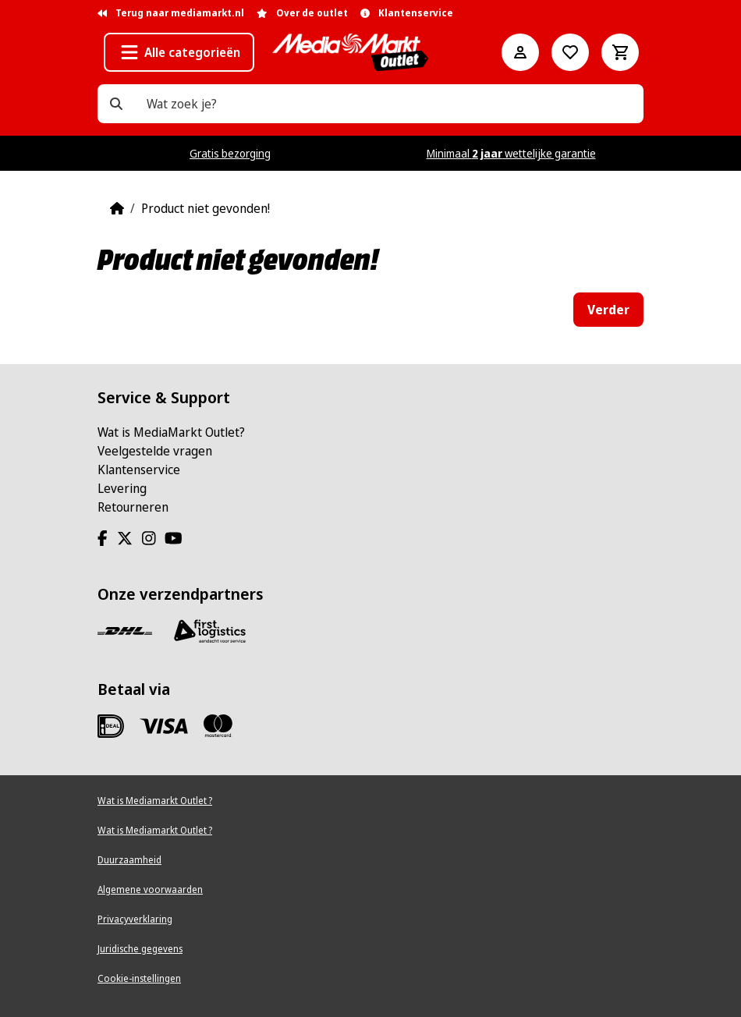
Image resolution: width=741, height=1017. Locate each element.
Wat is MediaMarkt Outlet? (171, 432)
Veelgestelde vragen (155, 450)
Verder (608, 309)
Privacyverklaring (135, 919)
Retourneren (133, 507)
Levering (122, 488)
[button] (179, 52)
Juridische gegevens (140, 948)
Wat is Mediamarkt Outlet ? (155, 800)
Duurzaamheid (129, 859)
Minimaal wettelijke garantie (511, 153)
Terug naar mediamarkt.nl (171, 12)
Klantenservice (139, 469)
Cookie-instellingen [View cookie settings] (139, 978)
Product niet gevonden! (205, 208)
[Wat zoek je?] (116, 103)
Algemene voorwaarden (150, 889)
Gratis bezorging (230, 153)
